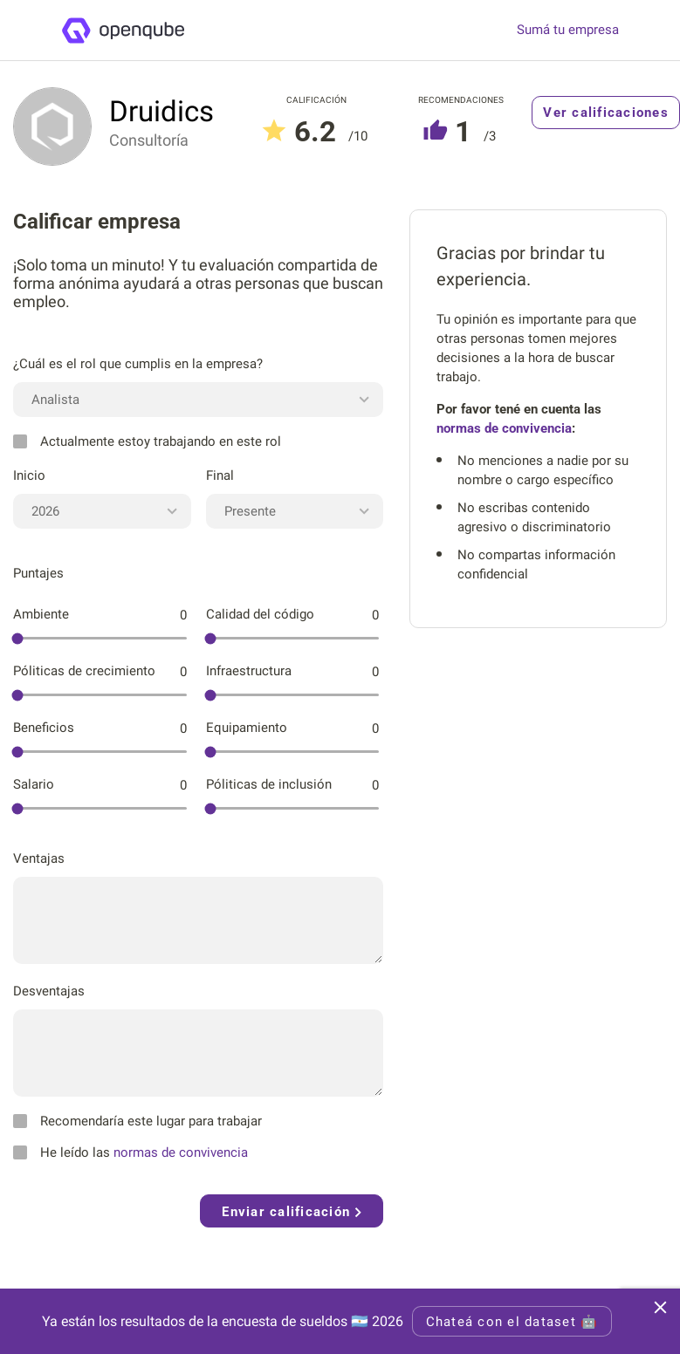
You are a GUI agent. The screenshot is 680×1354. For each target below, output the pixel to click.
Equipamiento (246, 727)
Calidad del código (260, 614)
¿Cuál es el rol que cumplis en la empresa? (138, 364)
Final (220, 475)
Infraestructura (249, 671)
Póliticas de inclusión (269, 784)
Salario (33, 784)
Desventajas (49, 991)
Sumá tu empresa (568, 30)
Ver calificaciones (606, 112)
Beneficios (43, 727)
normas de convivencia (180, 1152)
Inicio (29, 475)
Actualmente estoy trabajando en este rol (147, 441)
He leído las (130, 1152)
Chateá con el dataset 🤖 (512, 1322)
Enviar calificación (291, 1212)
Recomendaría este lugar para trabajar (137, 1121)
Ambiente (41, 614)
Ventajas (39, 858)
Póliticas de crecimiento (84, 671)
